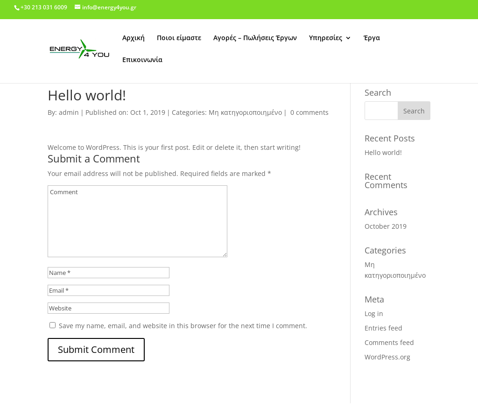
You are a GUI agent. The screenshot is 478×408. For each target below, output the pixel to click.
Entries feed (383, 328)
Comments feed (389, 342)
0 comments (309, 112)
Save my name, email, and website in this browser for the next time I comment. (183, 325)
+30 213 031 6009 (44, 7)
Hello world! (383, 152)
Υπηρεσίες (325, 38)
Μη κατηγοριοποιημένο (245, 112)
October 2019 (386, 226)
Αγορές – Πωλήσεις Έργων (255, 38)
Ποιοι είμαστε (179, 38)
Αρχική (133, 38)
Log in (374, 313)
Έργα (372, 38)
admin (69, 112)
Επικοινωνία (142, 60)
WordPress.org (387, 356)
